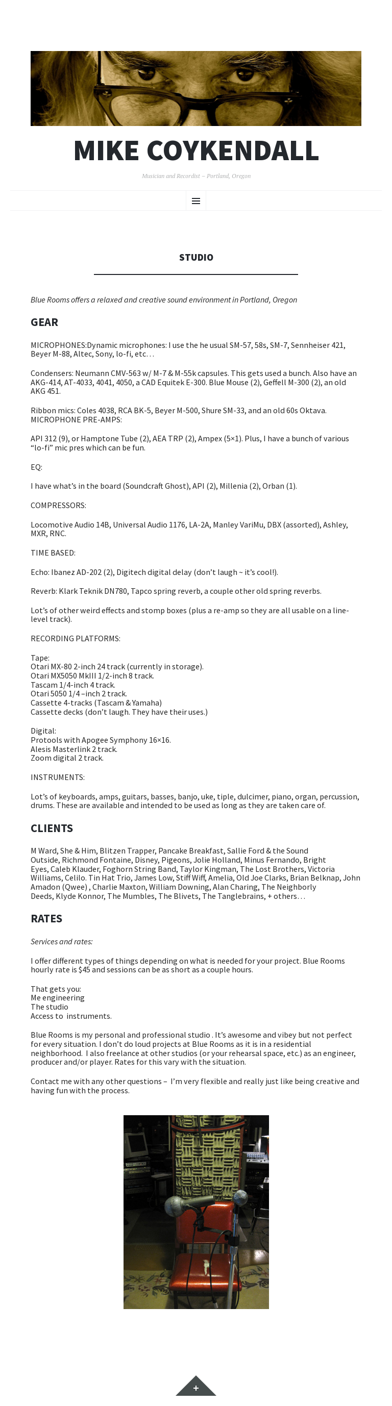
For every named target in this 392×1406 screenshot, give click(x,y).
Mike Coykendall (196, 150)
